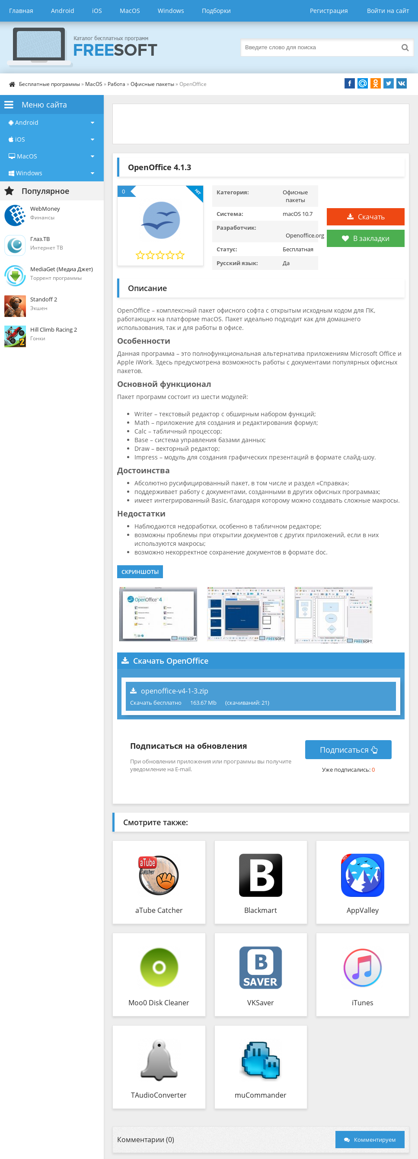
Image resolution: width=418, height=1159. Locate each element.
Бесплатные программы (49, 84)
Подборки (216, 10)
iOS (97, 10)
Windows (171, 10)
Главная (21, 10)
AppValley (363, 910)
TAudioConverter (159, 1095)
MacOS (130, 10)
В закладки (365, 238)
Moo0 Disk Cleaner (158, 1002)
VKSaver (260, 1002)
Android (62, 10)
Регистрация (329, 10)
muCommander (261, 1095)
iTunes (362, 1002)
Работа (116, 84)
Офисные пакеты (152, 84)
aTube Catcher (159, 910)
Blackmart (260, 910)
